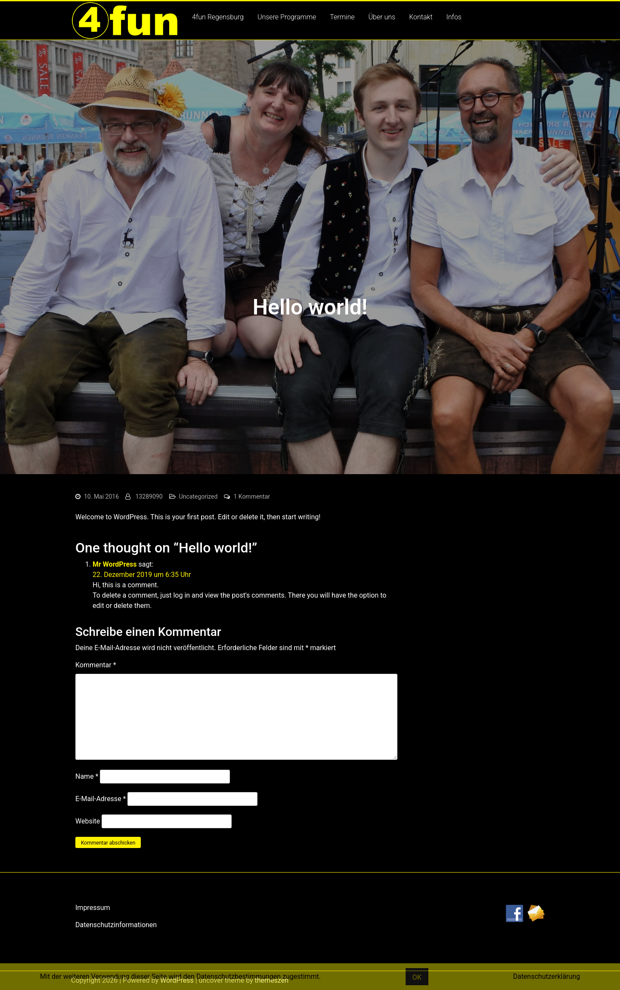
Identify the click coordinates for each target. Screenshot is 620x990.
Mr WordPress (114, 564)
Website (87, 821)
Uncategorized (198, 496)
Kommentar (95, 665)
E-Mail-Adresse (100, 799)
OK (417, 977)
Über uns (382, 17)
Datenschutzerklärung (546, 976)
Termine (342, 17)
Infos (454, 17)
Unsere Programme (286, 17)
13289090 (149, 496)
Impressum (92, 908)
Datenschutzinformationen (116, 925)
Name (87, 776)
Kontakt (420, 17)
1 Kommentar (251, 496)
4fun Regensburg (218, 17)
